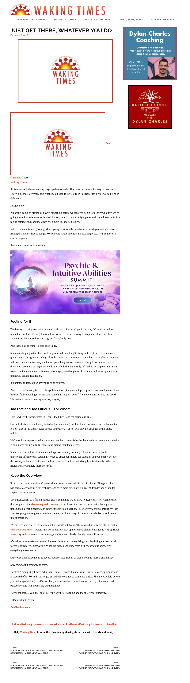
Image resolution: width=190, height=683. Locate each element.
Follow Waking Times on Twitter (92, 624)
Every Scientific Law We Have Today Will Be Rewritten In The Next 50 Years (40, 651)
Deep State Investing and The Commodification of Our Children (95, 651)
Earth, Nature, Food (98, 19)
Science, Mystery (162, 19)
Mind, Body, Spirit (131, 19)
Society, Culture (65, 19)
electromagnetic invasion (45, 504)
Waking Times (18, 182)
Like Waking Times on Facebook (38, 624)
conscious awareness (22, 529)
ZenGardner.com (20, 607)
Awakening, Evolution (31, 19)
